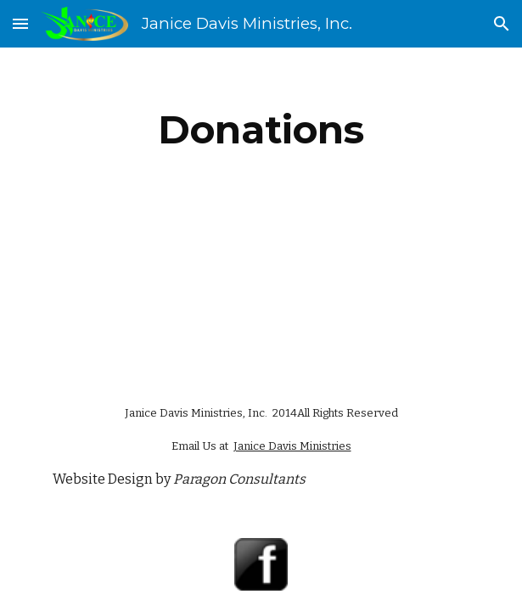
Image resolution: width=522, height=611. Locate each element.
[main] (261, 130)
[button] (20, 23)
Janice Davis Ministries (292, 446)
